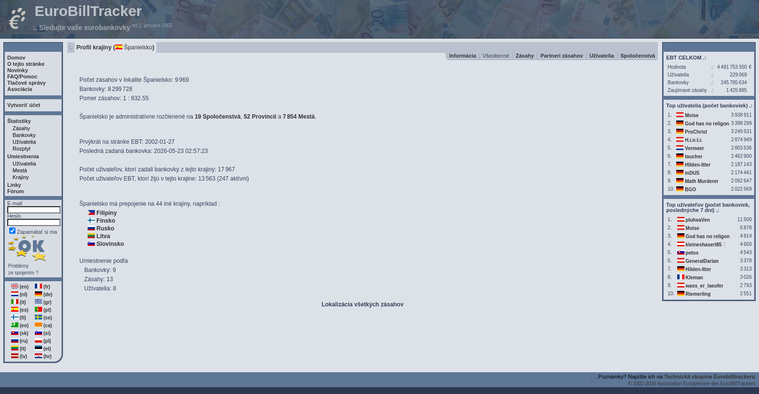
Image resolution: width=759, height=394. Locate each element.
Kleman (694, 277)
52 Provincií (260, 116)
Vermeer (694, 148)
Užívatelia (24, 142)
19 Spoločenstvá (218, 116)
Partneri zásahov (561, 56)
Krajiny (21, 177)
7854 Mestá (299, 116)
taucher (693, 156)
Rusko (105, 228)
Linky (14, 185)
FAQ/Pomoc (22, 76)
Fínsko (105, 220)
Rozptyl (21, 149)
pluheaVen (697, 220)
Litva (103, 236)
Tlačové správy (26, 83)
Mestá (20, 170)
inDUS (692, 173)
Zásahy (21, 128)
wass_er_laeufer (704, 285)
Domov (16, 58)
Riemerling (698, 294)
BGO (690, 189)
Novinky (17, 70)
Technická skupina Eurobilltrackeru (709, 376)
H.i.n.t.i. (693, 140)
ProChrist (696, 132)
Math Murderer (701, 181)
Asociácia (19, 89)
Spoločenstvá (638, 56)
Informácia (462, 56)
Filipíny (106, 213)
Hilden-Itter (698, 164)
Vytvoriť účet (23, 105)
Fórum (15, 191)
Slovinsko (110, 244)
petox (691, 253)
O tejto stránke (26, 64)
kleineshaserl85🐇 (706, 244)
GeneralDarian (701, 261)
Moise (691, 115)
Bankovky (24, 135)
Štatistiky (19, 121)
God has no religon (707, 123)
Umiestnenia (23, 156)
